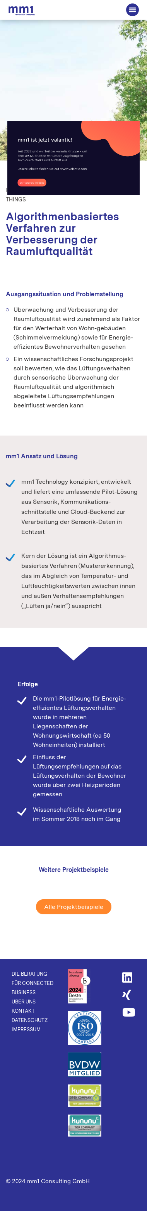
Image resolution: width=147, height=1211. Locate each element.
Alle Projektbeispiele (73, 906)
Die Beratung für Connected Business (21, 10)
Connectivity (77, 190)
